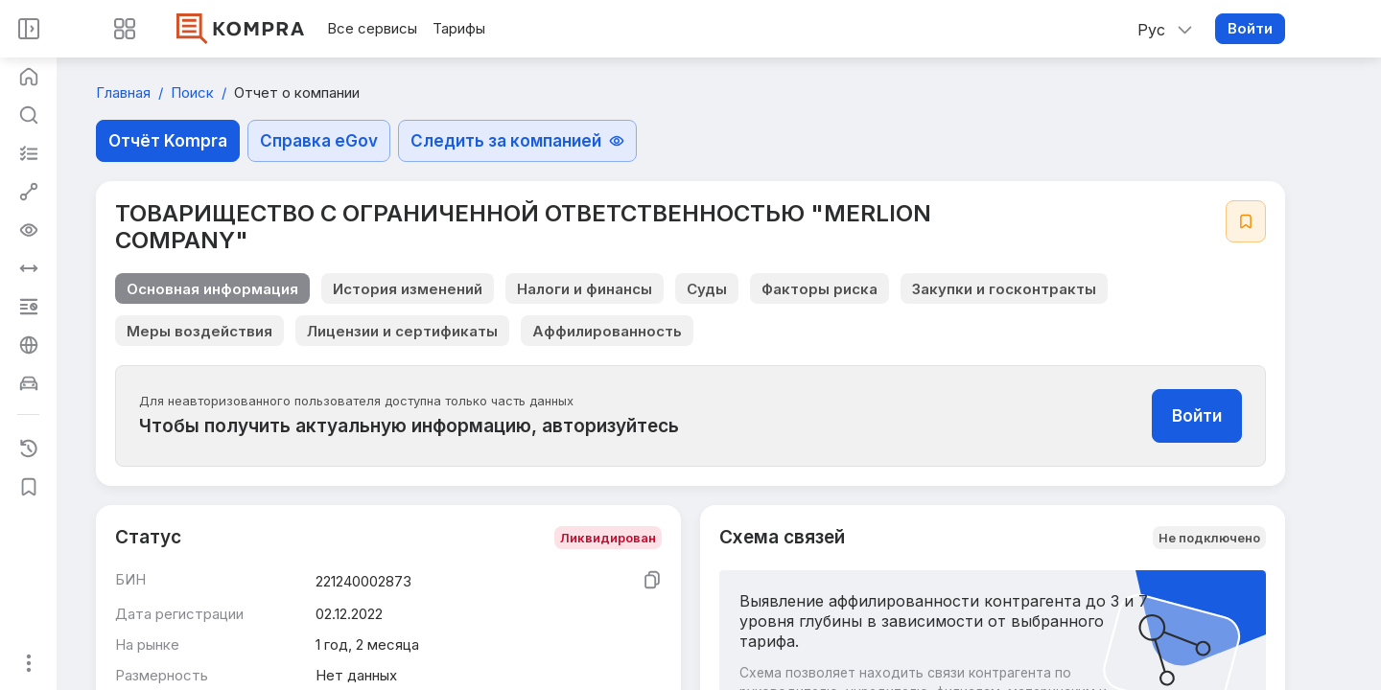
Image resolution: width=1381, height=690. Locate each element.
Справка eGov (319, 140)
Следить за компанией (517, 140)
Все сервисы (372, 28)
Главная (125, 92)
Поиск (194, 92)
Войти (1250, 28)
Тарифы (459, 28)
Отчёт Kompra (167, 140)
